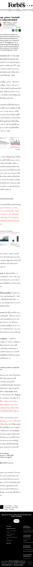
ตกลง (30, 563)
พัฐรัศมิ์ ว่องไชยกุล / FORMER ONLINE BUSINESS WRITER (10, 23)
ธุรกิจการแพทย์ (15, 507)
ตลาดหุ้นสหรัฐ (7, 507)
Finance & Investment (11, 25)
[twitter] (20, 30)
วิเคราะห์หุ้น (11, 509)
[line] (16, 30)
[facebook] (13, 30)
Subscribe (17, 520)
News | (4, 25)
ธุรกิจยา (6, 509)
